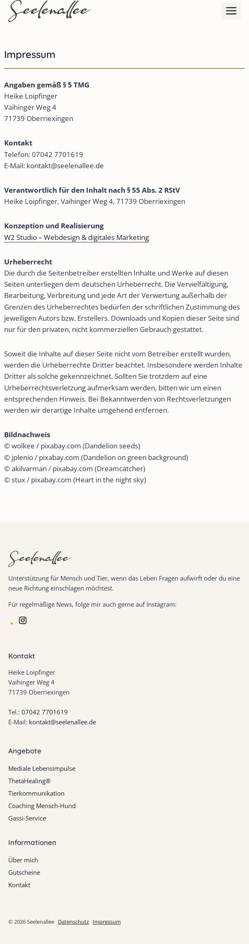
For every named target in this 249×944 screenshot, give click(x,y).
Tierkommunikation (36, 793)
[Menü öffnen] (231, 10)
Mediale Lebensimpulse (41, 768)
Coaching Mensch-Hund (42, 805)
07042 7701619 (45, 712)
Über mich (23, 860)
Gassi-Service (27, 818)
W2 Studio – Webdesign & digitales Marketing (76, 237)
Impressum (107, 921)
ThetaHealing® (29, 781)
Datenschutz (73, 921)
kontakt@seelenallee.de (62, 722)
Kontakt (19, 885)
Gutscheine (24, 872)
